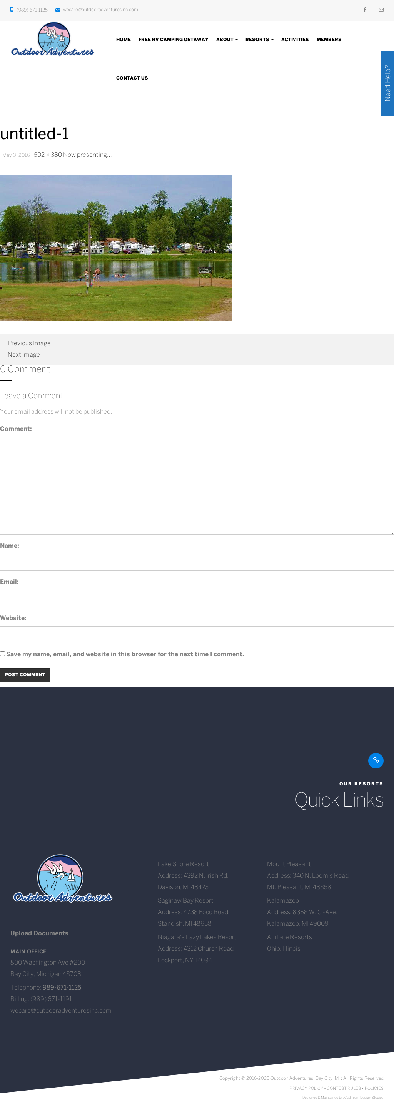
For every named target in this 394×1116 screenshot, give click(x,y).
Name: (9, 546)
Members (329, 40)
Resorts (259, 40)
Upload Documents (39, 933)
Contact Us (132, 78)
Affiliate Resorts (289, 937)
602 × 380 (47, 155)
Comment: (16, 429)
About (227, 40)
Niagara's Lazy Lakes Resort (197, 937)
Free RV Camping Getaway (174, 40)
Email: (9, 582)
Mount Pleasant (289, 864)
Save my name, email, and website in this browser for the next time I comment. (125, 654)
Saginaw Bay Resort (186, 901)
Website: (13, 618)
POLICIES (374, 1089)
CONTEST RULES (344, 1089)
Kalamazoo (283, 901)
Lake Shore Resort (183, 864)
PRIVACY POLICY (306, 1089)
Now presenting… (87, 155)
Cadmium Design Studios (364, 1097)
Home (123, 40)
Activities (295, 40)
